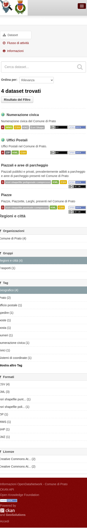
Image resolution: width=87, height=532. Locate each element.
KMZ (25, 127)
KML (15, 152)
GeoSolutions (15, 515)
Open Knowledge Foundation (19, 495)
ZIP (8, 152)
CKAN (7, 510)
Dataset (10, 35)
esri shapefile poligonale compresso (28, 182)
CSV (17, 127)
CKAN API (7, 489)
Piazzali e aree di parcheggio (24, 165)
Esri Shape (37, 127)
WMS (9, 127)
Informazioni (13, 51)
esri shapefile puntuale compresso (27, 207)
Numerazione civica (22, 115)
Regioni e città (31, 19)
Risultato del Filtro (17, 99)
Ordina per (8, 79)
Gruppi (6, 19)
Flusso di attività (16, 43)
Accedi (4, 521)
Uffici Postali (16, 140)
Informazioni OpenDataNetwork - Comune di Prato (34, 484)
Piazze (6, 195)
